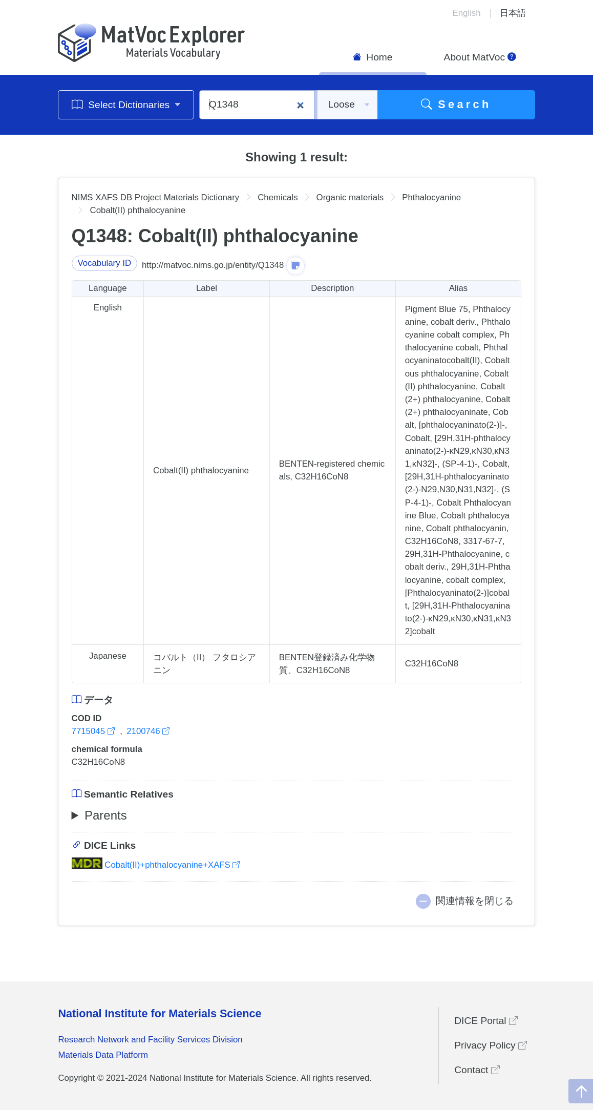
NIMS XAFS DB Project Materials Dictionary (156, 197)
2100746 (148, 731)
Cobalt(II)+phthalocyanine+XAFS (156, 865)
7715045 (94, 731)
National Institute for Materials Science (159, 1013)
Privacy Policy (490, 1045)
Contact (476, 1069)
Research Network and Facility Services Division (150, 1039)
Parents (105, 815)
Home (373, 57)
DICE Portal (486, 1020)
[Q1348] (257, 104)
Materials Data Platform (103, 1055)
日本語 (513, 13)
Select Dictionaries (126, 104)
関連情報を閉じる (475, 900)
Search (456, 104)
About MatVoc (480, 57)
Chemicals (278, 197)
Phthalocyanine (431, 197)
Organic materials (350, 197)
